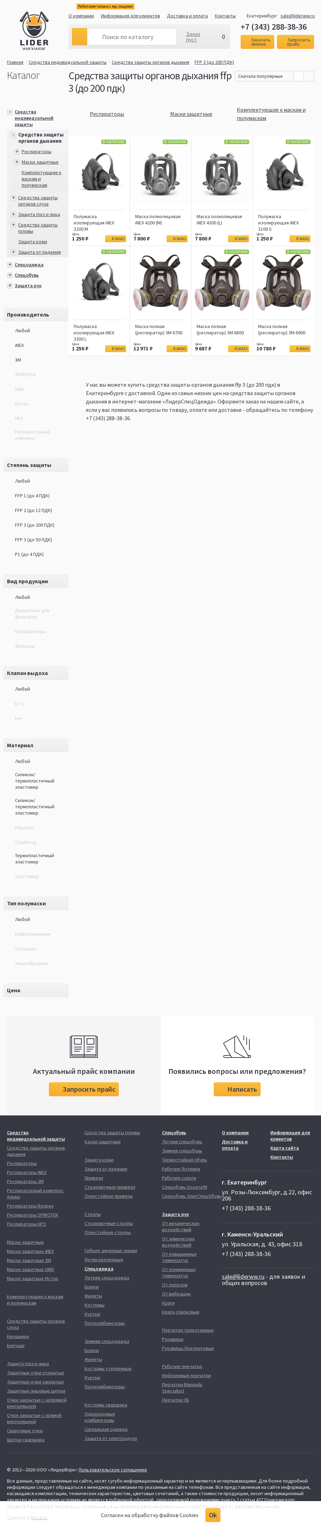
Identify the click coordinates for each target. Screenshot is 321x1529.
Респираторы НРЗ (26, 1224)
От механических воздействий (180, 1226)
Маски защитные (40, 162)
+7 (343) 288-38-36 (274, 27)
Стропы (93, 1214)
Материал (20, 745)
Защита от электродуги (111, 1438)
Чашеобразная (31, 963)
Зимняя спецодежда (107, 1341)
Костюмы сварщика (106, 1405)
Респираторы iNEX (26, 1172)
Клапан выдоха (27, 672)
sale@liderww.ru (297, 16)
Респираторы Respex (30, 1206)
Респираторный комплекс (32, 435)
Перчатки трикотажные (188, 1330)
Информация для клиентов (130, 16)
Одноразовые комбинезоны (100, 1417)
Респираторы (36, 151)
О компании (81, 16)
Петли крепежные (104, 1259)
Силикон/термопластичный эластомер (34, 780)
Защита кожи (32, 241)
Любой (22, 330)
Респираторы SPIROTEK (32, 1215)
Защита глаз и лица (39, 214)
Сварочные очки (25, 1430)
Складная (25, 948)
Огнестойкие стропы (108, 1232)
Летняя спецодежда (107, 1278)
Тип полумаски (26, 903)
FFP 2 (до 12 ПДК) (33, 510)
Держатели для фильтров (32, 613)
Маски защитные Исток (32, 1278)
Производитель (28, 314)
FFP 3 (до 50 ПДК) (33, 539)
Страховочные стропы (109, 1223)
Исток (21, 404)
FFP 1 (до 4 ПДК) (32, 495)
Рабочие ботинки (181, 1169)
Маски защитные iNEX (30, 1251)
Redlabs (39, 1517)
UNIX (19, 389)
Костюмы (94, 1305)
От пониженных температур (179, 1272)
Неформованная (32, 934)
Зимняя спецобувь (182, 1151)
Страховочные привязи (110, 1187)
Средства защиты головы (112, 1132)
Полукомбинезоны (105, 1323)
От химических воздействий (178, 1241)
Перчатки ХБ (175, 1400)
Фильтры (25, 646)
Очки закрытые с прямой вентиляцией (34, 1418)
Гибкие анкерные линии (111, 1250)
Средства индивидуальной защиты (68, 62)
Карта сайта (284, 1148)
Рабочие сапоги (179, 1178)
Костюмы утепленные (108, 1368)
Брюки (92, 1287)
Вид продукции (27, 581)
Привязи (94, 1178)
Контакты (225, 16)
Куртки (92, 1314)
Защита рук (28, 285)
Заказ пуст (193, 36)
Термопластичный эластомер (34, 858)
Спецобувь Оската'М (184, 1187)
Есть (20, 703)
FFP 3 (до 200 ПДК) (216, 62)
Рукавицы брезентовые (188, 1348)
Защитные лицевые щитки (36, 1391)
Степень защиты (29, 464)
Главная (15, 62)
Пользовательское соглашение (113, 1470)
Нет (19, 718)
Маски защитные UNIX (30, 1269)
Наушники (18, 1336)
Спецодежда (29, 264)
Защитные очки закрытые (35, 1382)
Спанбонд (25, 842)
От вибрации (176, 1294)
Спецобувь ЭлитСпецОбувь (192, 1196)
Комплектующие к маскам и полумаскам (35, 1299)
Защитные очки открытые (35, 1373)
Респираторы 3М (25, 1181)
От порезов (175, 1285)
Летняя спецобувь (182, 1141)
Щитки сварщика (25, 1440)
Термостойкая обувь (184, 1160)
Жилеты (93, 1296)
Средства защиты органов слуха (38, 200)
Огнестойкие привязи (109, 1196)
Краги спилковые (180, 1312)
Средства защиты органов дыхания (150, 62)
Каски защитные (103, 1141)
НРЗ (19, 418)
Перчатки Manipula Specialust (182, 1387)
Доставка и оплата (187, 16)
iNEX (19, 345)
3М (18, 360)
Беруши (15, 1345)
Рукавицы (172, 1339)
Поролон (24, 827)
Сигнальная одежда (106, 1429)
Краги (168, 1303)
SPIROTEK (25, 374)
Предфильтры (30, 631)
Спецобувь (27, 275)
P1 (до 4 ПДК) (29, 554)
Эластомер (27, 876)
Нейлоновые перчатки (186, 1375)
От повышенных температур (179, 1257)
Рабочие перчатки (182, 1366)
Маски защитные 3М (29, 1260)
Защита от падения (39, 252)
